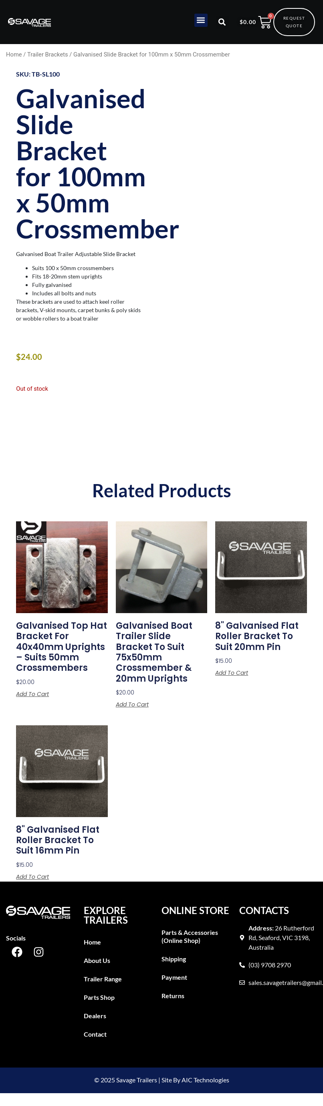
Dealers (95, 1015)
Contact (95, 1034)
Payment (174, 977)
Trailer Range (103, 979)
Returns (173, 995)
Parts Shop (99, 997)
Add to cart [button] (32, 694)
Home (14, 54)
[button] (201, 20)
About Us (97, 960)
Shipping (174, 959)
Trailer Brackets (47, 54)
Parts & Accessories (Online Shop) (190, 936)
